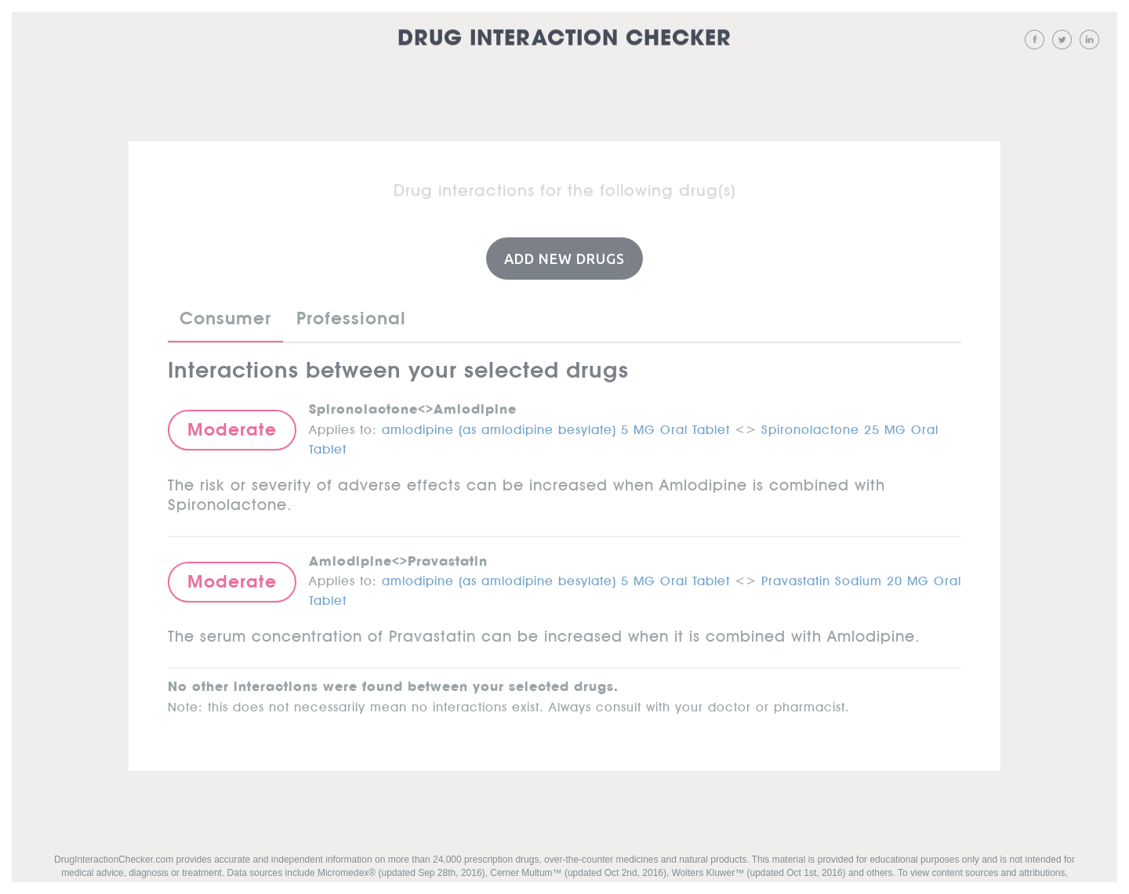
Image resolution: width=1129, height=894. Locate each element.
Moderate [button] (232, 428)
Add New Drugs (564, 258)
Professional (351, 318)
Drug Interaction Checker (564, 39)
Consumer (225, 318)
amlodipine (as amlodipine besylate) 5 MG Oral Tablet (556, 426)
